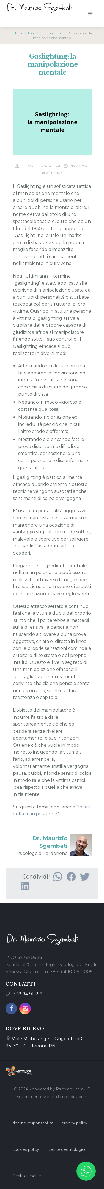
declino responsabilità (32, 1123)
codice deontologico (67, 1149)
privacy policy (74, 1123)
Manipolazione (52, 33)
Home (18, 33)
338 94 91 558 (28, 994)
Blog (31, 33)
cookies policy (25, 1149)
